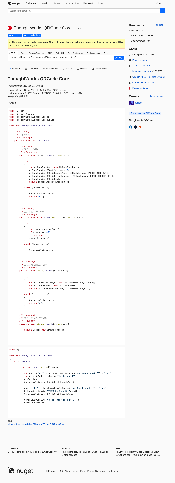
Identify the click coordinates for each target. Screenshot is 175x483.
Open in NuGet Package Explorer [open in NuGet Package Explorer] (148, 77)
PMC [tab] (22, 53)
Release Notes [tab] (99, 68)
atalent (138, 103)
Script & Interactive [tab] (75, 53)
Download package (141, 71)
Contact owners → (157, 96)
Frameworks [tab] (31, 68)
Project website (139, 60)
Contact (13, 448)
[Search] (162, 10)
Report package (140, 88)
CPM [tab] (50, 53)
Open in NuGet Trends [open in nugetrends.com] (143, 82)
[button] (119, 58)
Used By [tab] (67, 68)
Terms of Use (78, 471)
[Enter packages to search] (84, 10)
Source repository (141, 65)
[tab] (30, 3)
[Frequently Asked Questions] (118, 448)
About (67, 471)
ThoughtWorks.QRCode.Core (145, 113)
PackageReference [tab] (36, 53)
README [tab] (15, 68)
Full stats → (160, 25)
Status (66, 448)
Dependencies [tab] (50, 68)
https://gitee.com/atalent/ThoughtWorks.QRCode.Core (36, 424)
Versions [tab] (82, 68)
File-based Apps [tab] (93, 53)
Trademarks (113, 471)
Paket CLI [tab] (60, 53)
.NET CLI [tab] (12, 53)
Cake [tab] (106, 53)
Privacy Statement (96, 471)
